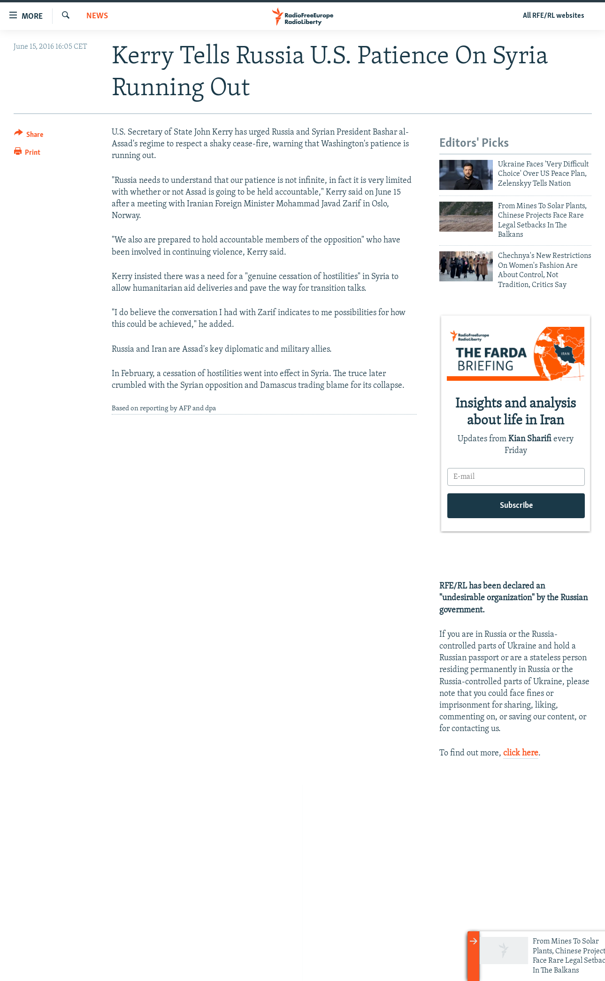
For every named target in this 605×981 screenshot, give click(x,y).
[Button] (29, 136)
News (97, 16)
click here (520, 753)
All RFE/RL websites (553, 16)
